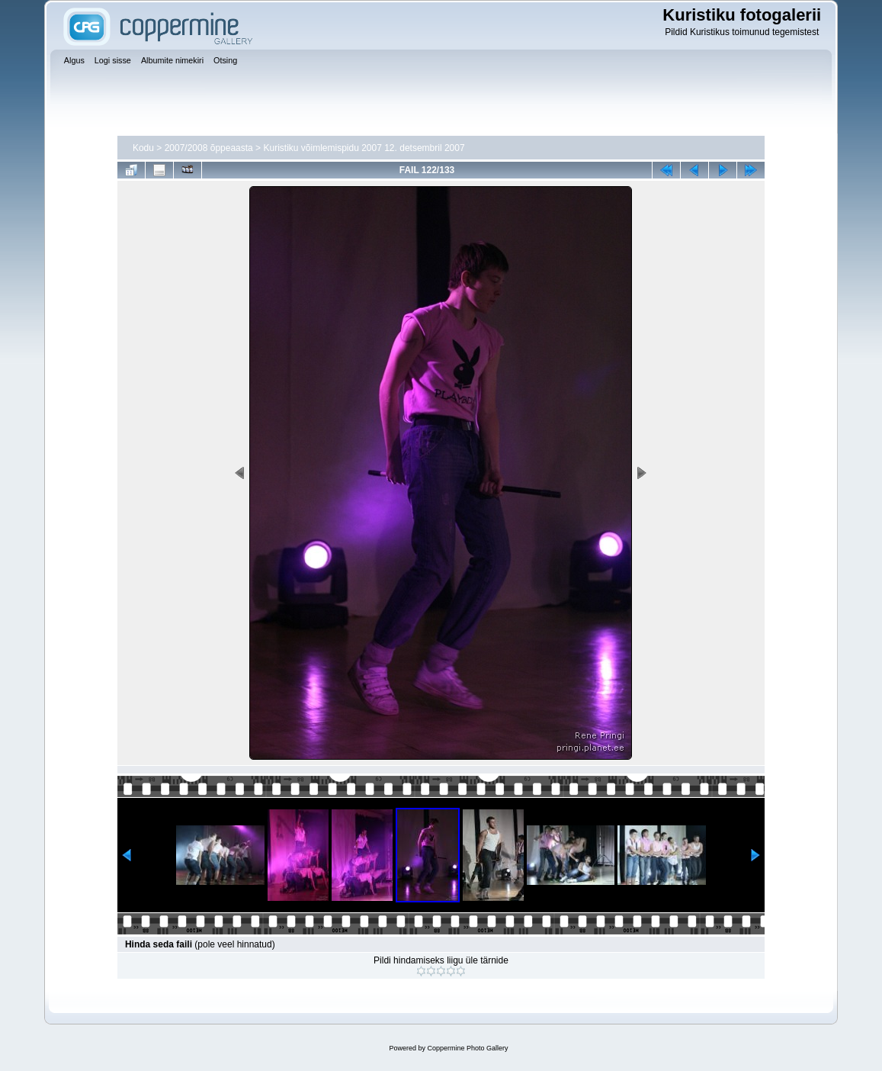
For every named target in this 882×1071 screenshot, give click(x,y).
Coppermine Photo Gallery (467, 1048)
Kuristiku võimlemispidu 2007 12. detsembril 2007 (363, 148)
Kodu (143, 148)
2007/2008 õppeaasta (209, 148)
